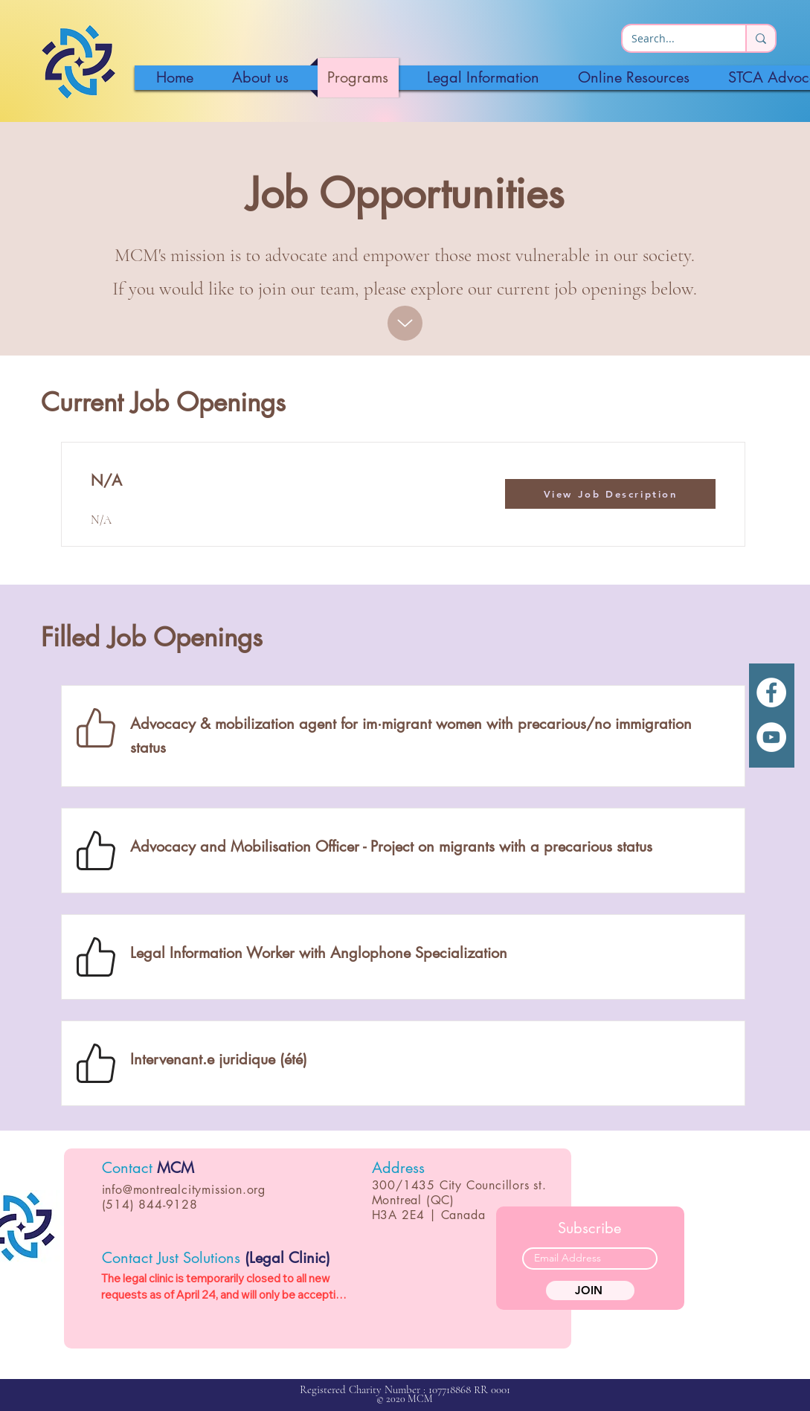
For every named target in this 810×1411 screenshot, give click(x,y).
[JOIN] (590, 1290)
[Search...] (672, 38)
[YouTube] (771, 737)
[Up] (405, 323)
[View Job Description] (610, 494)
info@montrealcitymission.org (184, 1190)
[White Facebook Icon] (771, 692)
